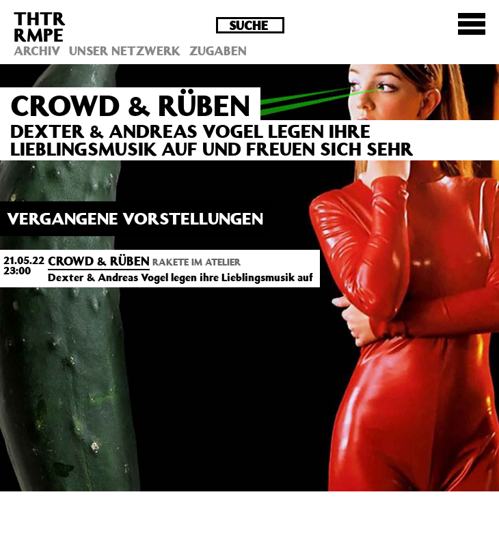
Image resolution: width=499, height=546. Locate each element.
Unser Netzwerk (124, 50)
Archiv (37, 50)
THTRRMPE (40, 26)
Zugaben (218, 50)
